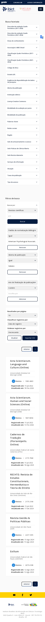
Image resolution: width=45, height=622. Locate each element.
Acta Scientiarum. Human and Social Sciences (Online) (20, 401)
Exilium (14, 551)
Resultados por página (16, 311)
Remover (22, 247)
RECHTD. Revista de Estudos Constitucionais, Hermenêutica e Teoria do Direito (21, 481)
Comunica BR (17, 2)
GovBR (4, 2)
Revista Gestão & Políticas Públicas (20, 519)
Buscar (22, 221)
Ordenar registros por (16, 328)
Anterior (27, 349)
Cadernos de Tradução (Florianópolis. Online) (18, 439)
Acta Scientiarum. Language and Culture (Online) (20, 364)
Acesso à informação (34, 2)
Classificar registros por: (17, 320)
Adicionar (22, 299)
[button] (22, 27)
